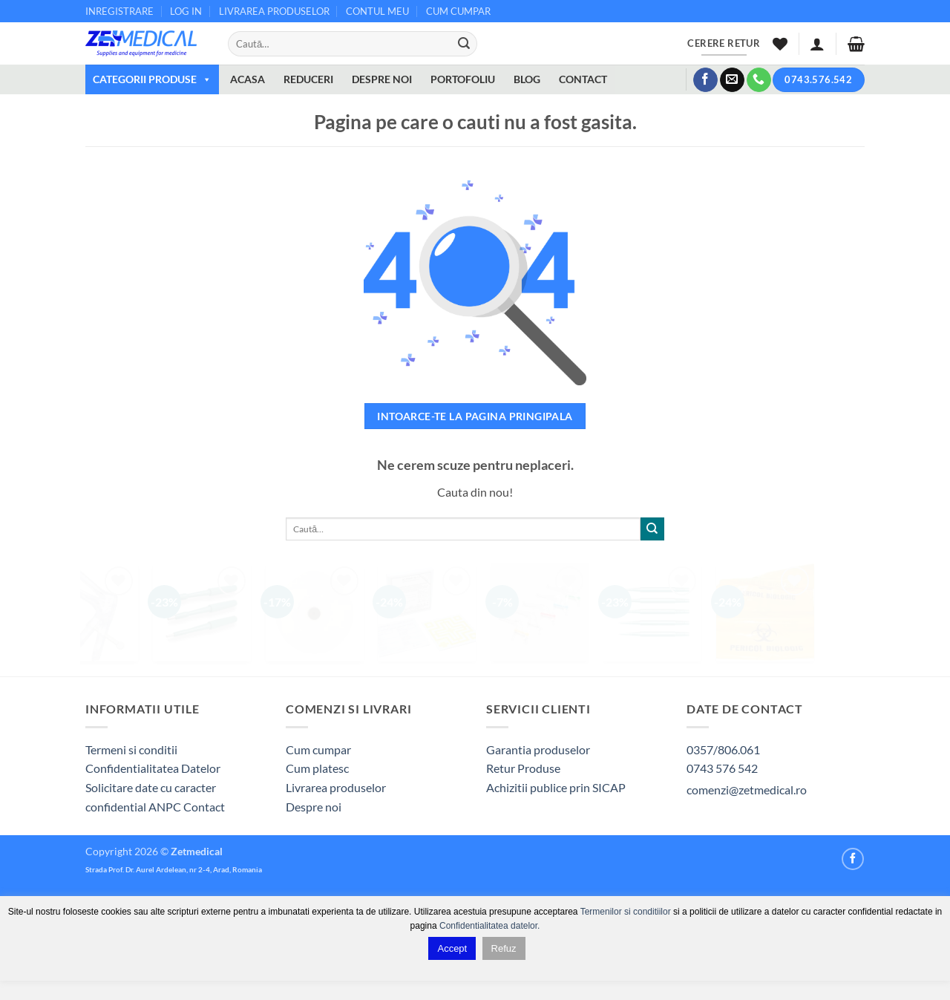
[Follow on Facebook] (705, 80)
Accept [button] (452, 948)
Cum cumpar (318, 749)
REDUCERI (308, 79)
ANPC (165, 807)
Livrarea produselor (336, 787)
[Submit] (463, 43)
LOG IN (186, 11)
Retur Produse (523, 768)
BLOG (527, 79)
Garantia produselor (538, 749)
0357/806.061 (723, 749)
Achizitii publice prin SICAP (556, 787)
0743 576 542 (722, 768)
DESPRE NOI (382, 79)
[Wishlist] (780, 43)
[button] (817, 43)
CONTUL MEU (377, 11)
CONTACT (583, 79)
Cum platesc (317, 768)
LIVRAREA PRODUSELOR (274, 11)
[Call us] (759, 80)
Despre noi (313, 807)
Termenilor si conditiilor (625, 911)
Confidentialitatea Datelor (152, 768)
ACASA (247, 79)
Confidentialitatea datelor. (489, 926)
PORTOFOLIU (462, 79)
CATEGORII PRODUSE (152, 79)
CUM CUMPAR (458, 11)
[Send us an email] (732, 80)
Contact (204, 807)
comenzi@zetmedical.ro (747, 789)
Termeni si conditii (131, 749)
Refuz (504, 948)
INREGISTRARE (119, 11)
